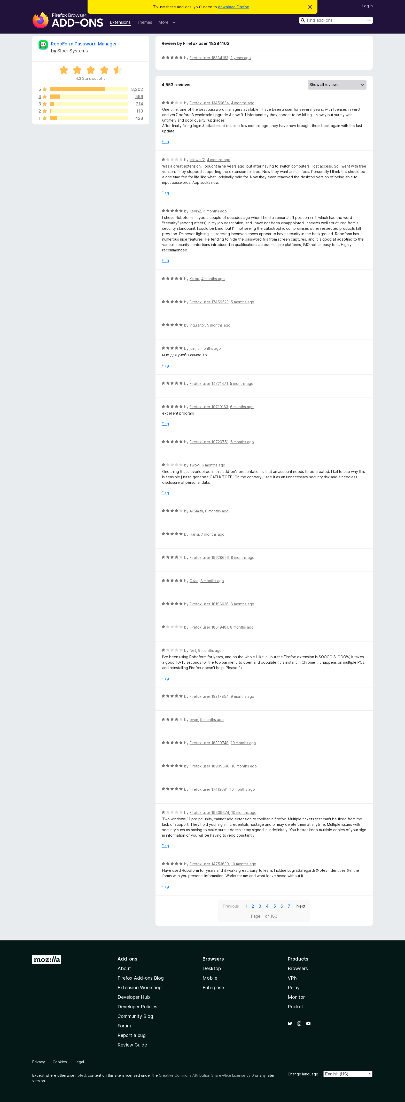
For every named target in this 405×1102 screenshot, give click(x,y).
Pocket (295, 1006)
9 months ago (210, 650)
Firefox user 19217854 (209, 696)
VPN (293, 978)
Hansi (194, 534)
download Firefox (233, 7)
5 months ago (242, 302)
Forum (124, 1025)
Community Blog (135, 1016)
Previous (231, 906)
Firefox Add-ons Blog (141, 978)
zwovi (195, 465)
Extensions (120, 22)
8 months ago (242, 557)
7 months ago (212, 534)
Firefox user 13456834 (209, 103)
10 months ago (243, 743)
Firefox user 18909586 (209, 766)
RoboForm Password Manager (84, 43)
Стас (194, 580)
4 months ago (242, 103)
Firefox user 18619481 (209, 627)
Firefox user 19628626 (209, 557)
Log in (367, 6)
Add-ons (127, 959)
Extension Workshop (139, 987)
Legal (79, 1062)
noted (80, 1075)
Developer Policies (137, 1006)
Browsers (298, 968)
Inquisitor (197, 325)
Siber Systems (72, 50)
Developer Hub (134, 997)
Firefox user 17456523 (209, 302)
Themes (144, 22)
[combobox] (336, 20)
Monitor (296, 997)
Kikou (194, 278)
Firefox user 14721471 (209, 383)
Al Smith (196, 511)
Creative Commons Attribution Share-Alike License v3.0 (206, 1075)
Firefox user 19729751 (209, 442)
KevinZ (195, 211)
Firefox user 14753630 (209, 864)
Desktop (211, 968)
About (124, 968)
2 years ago (240, 58)
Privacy (38, 1062)
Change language (303, 1074)
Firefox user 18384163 (209, 58)
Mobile (209, 978)
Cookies (60, 1062)
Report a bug (132, 1035)
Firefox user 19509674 (209, 812)
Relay (294, 987)
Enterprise (213, 987)
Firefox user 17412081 (209, 789)
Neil (193, 650)
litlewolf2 (197, 159)
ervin (194, 719)
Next (301, 906)
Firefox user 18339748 (209, 743)
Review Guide (132, 1045)
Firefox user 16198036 (209, 604)
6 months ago (242, 407)
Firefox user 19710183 (209, 407)
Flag (165, 141)
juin (192, 348)
